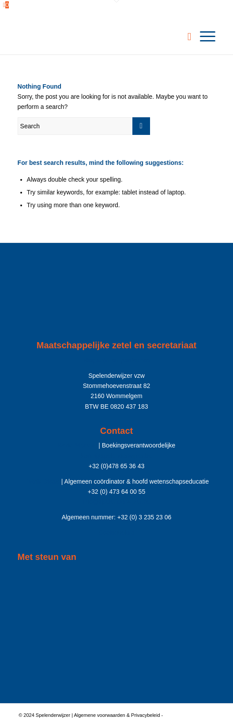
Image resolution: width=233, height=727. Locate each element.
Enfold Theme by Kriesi (189, 715)
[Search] (185, 36)
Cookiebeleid (117, 532)
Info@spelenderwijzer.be (116, 501)
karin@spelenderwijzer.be (116, 455)
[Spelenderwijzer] (97, 36)
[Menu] (203, 36)
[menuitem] (185, 36)
